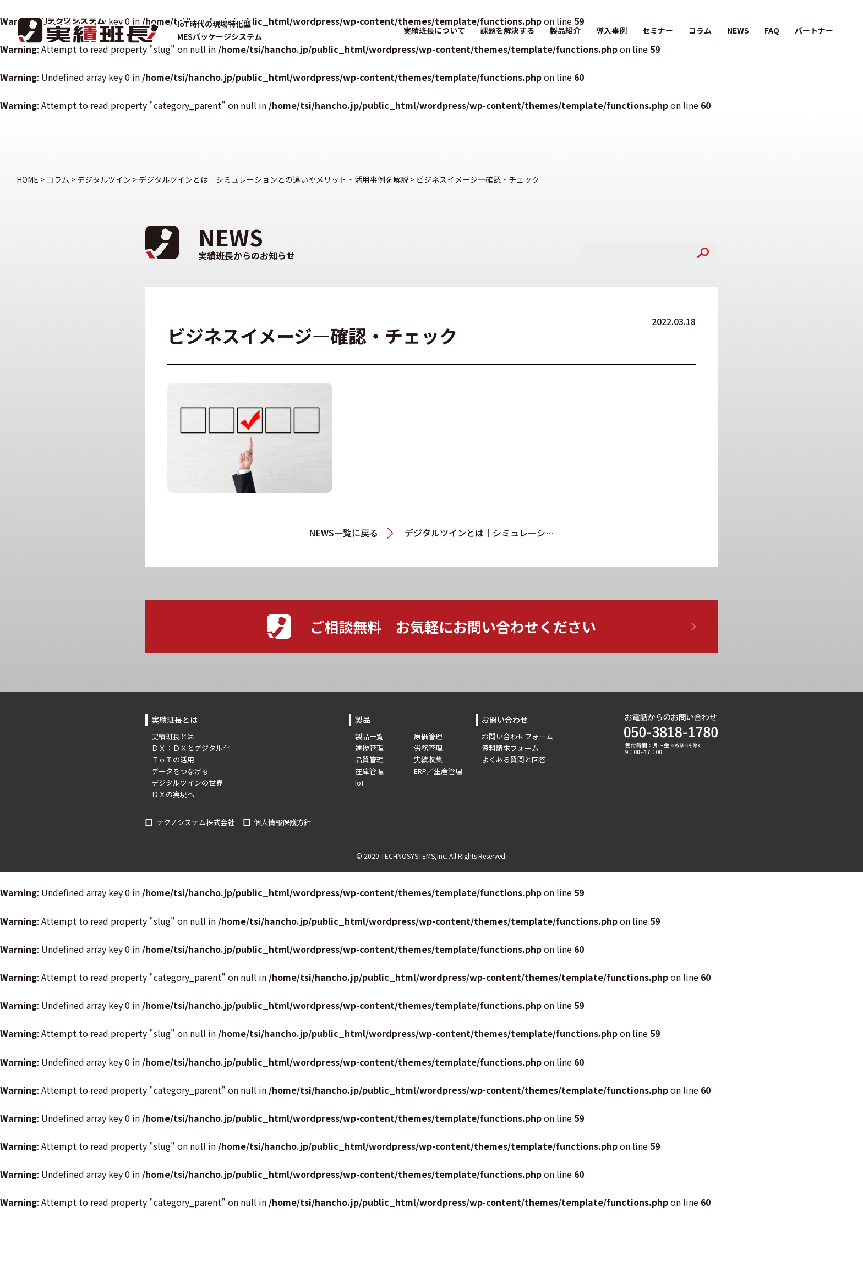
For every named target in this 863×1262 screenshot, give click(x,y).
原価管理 (428, 736)
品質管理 (369, 759)
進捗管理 (369, 748)
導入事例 (611, 30)
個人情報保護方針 (282, 822)
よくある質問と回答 (514, 759)
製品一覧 (369, 736)
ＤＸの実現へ (172, 794)
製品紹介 (565, 30)
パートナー (814, 30)
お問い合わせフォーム (517, 736)
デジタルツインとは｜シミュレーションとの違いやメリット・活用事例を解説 (479, 532)
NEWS (738, 30)
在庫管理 (369, 771)
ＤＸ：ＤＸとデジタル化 (190, 748)
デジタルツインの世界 (187, 782)
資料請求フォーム (510, 748)
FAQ (771, 30)
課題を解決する (507, 30)
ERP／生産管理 (438, 771)
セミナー (657, 30)
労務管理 (428, 748)
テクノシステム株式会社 (195, 822)
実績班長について (434, 30)
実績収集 (428, 759)
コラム (700, 30)
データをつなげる (180, 771)
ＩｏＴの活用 (172, 759)
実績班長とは (172, 736)
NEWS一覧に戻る (343, 532)
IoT (359, 782)
